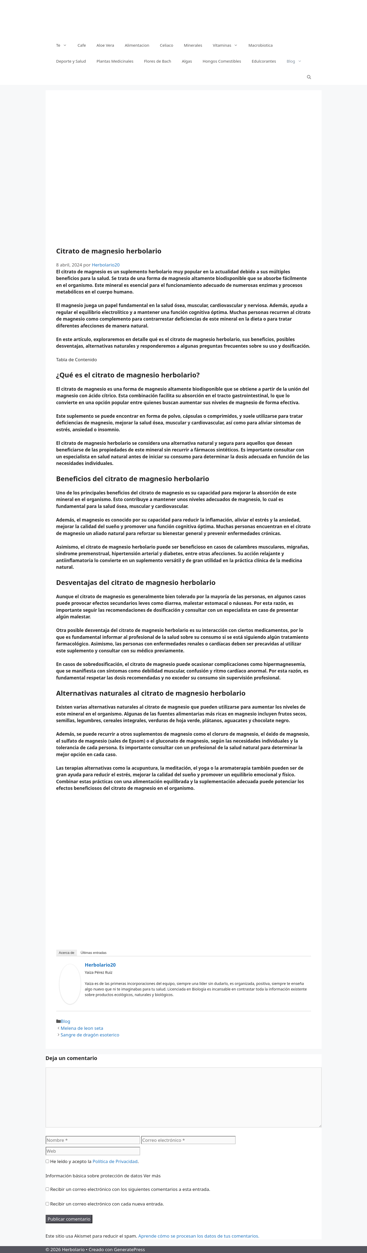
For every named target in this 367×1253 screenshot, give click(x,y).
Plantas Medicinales (115, 61)
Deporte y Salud (71, 61)
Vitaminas (228, 45)
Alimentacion (137, 45)
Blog (297, 61)
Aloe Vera (105, 45)
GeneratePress (129, 1249)
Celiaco (166, 45)
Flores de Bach (157, 61)
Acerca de (67, 953)
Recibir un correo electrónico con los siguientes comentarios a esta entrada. (130, 1189)
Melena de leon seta (82, 1028)
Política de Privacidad (115, 1161)
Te (64, 45)
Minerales (193, 45)
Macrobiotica (260, 45)
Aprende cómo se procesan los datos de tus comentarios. (198, 1236)
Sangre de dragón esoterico (90, 1035)
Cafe (81, 45)
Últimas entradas (94, 953)
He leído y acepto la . (92, 1161)
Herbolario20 (100, 965)
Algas (187, 61)
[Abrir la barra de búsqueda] (309, 77)
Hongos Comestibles (221, 61)
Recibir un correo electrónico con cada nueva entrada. (107, 1204)
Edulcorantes (264, 61)
